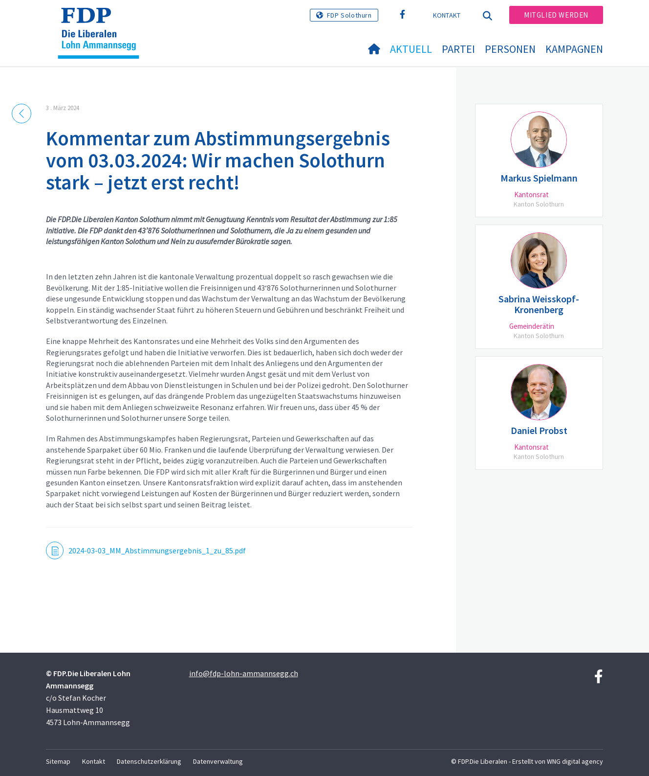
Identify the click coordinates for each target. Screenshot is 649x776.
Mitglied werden (556, 15)
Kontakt (447, 15)
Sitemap (58, 761)
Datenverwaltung (218, 761)
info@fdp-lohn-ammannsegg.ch (243, 673)
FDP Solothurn (349, 15)
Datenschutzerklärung (149, 761)
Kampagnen (574, 49)
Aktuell (411, 49)
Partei (458, 49)
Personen (510, 49)
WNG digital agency (575, 761)
